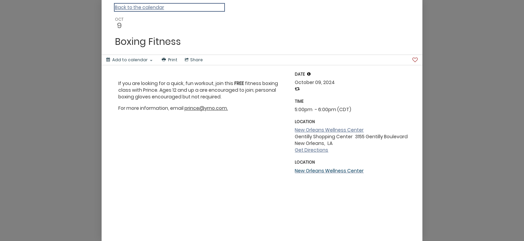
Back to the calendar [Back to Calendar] (139, 7)
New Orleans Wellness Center (329, 130)
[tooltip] (308, 74)
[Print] (169, 60)
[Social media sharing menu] (193, 60)
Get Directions (311, 150)
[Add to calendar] (129, 60)
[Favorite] (415, 60)
